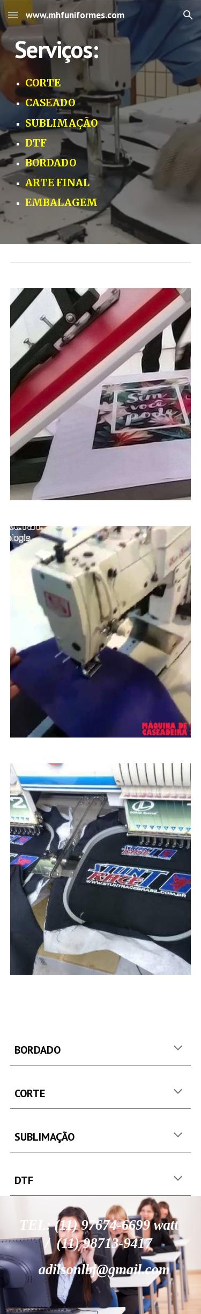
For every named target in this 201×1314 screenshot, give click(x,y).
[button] (13, 15)
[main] (100, 122)
